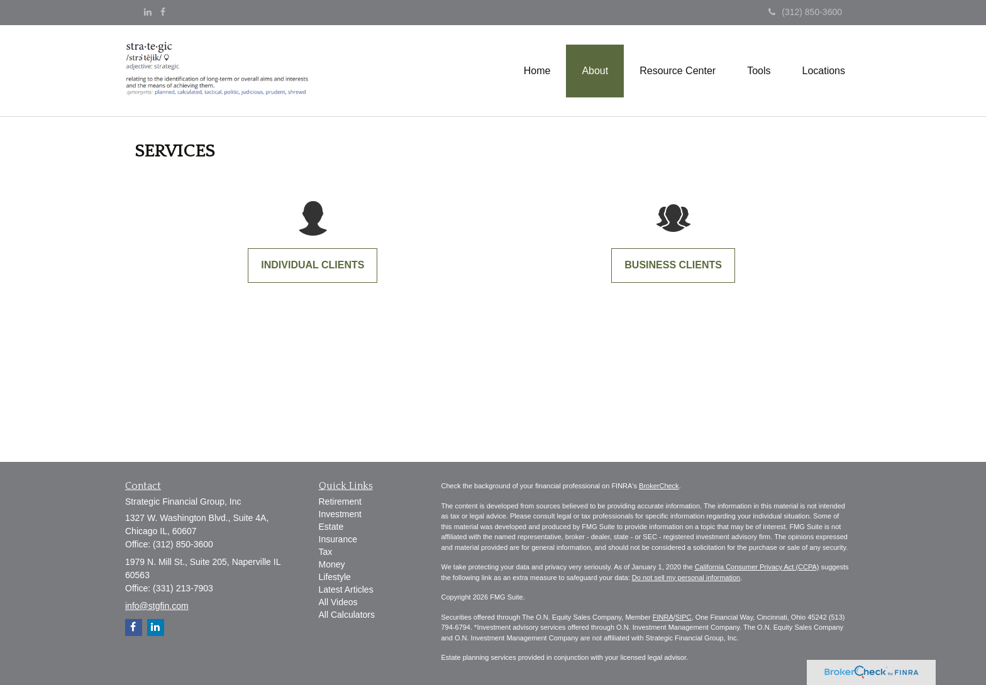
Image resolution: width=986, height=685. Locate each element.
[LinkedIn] (148, 12)
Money (332, 564)
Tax (326, 552)
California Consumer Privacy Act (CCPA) (757, 567)
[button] (595, 71)
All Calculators (347, 615)
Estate (331, 527)
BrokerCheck (659, 486)
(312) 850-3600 (805, 12)
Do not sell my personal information (686, 577)
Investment (340, 514)
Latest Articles (346, 589)
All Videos (338, 602)
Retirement (340, 501)
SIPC (683, 617)
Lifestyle (335, 577)
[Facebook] (162, 12)
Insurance (338, 539)
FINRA (663, 617)
